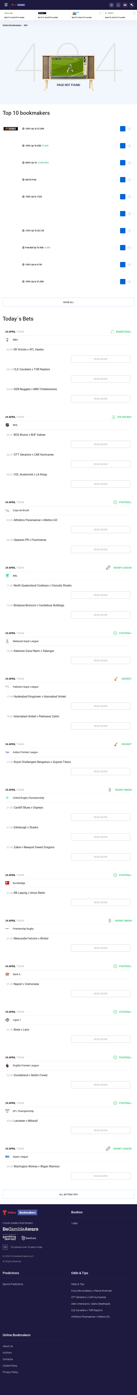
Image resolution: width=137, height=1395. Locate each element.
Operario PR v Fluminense (30, 540)
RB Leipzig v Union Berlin (29, 893)
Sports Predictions (13, 1284)
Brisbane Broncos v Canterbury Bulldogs (39, 605)
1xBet (74, 1223)
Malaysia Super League (22, 641)
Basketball (121, 332)
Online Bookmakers (12, 25)
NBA (11, 340)
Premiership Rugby (19, 929)
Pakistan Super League (21, 687)
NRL (11, 576)
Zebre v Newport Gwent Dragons (34, 847)
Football (122, 502)
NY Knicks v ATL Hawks (29, 349)
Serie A (12, 974)
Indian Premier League (21, 752)
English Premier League (22, 1065)
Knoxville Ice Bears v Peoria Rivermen (91, 1290)
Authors (7, 1352)
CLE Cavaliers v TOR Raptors (32, 369)
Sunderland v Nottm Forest (30, 1075)
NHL (11, 425)
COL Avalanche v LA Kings (30, 474)
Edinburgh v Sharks (26, 827)
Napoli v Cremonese (26, 984)
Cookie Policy (10, 1365)
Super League (16, 1157)
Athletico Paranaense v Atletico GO (35, 520)
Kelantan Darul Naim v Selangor (34, 651)
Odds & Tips (77, 1284)
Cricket (123, 679)
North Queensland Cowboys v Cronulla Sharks (43, 585)
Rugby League (119, 568)
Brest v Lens (21, 1029)
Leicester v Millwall (26, 1121)
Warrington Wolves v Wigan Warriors (37, 1166)
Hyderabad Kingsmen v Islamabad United (40, 696)
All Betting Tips (68, 1194)
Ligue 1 (13, 1020)
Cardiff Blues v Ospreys (28, 807)
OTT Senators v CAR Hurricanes (34, 454)
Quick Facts (129, 127)
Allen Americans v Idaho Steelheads (90, 1303)
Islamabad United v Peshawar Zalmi (36, 716)
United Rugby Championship (24, 798)
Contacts (8, 1359)
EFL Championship (19, 1111)
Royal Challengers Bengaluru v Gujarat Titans (42, 762)
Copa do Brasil (17, 510)
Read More (101, 359)
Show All (68, 302)
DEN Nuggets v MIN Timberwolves (35, 389)
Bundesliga (15, 883)
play (122, 128)
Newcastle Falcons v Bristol (31, 938)
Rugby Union (120, 790)
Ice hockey (122, 417)
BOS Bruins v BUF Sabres (29, 434)
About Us (8, 1346)
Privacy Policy (10, 1372)
